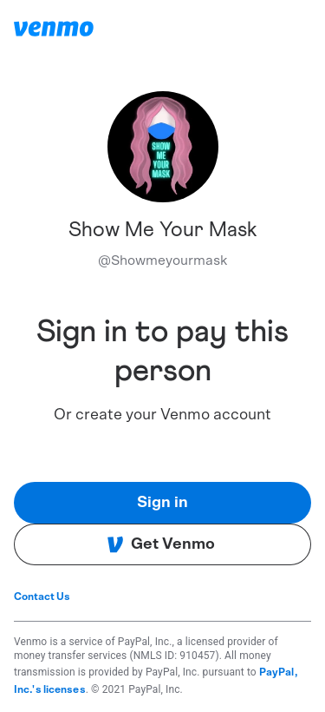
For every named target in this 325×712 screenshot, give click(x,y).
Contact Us (42, 596)
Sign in (162, 503)
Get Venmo (161, 544)
